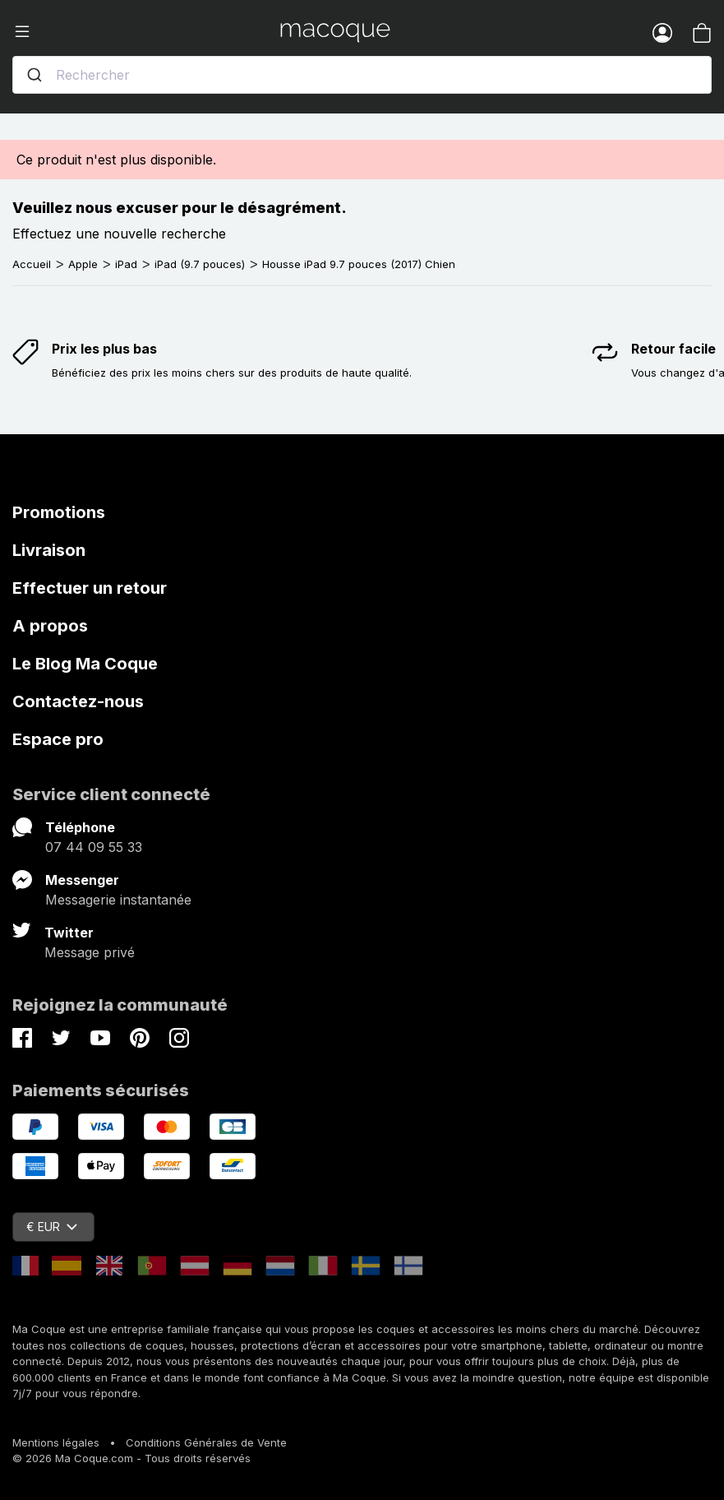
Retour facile (673, 348)
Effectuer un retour (89, 588)
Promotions (58, 512)
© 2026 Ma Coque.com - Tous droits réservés (131, 1458)
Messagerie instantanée (118, 899)
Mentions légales (55, 1442)
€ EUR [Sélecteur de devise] (51, 1227)
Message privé (89, 952)
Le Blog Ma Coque (85, 664)
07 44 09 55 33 (93, 847)
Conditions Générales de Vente (206, 1442)
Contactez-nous (78, 701)
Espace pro (58, 739)
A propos (50, 626)
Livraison (48, 550)
